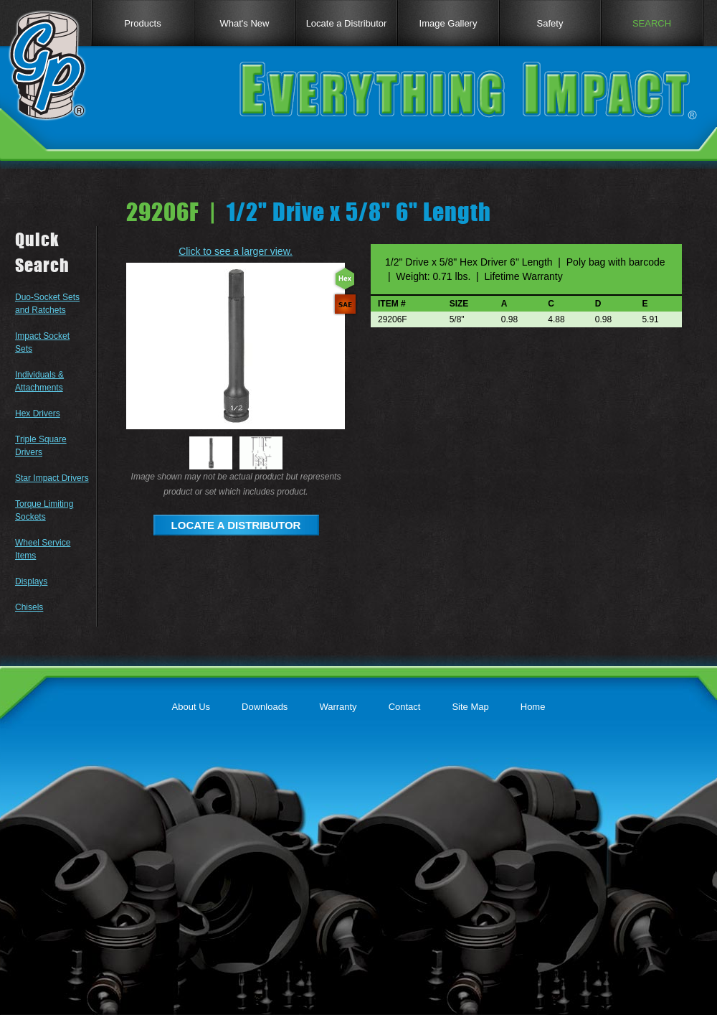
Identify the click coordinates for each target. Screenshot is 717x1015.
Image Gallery (448, 23)
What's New (245, 23)
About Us (191, 706)
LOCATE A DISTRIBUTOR (236, 525)
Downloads (265, 706)
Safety (550, 23)
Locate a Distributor (346, 23)
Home (533, 706)
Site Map (470, 706)
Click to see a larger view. (236, 251)
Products (142, 23)
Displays (31, 581)
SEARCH (651, 23)
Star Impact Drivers (52, 478)
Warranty (337, 706)
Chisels (29, 607)
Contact (405, 706)
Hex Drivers (37, 413)
